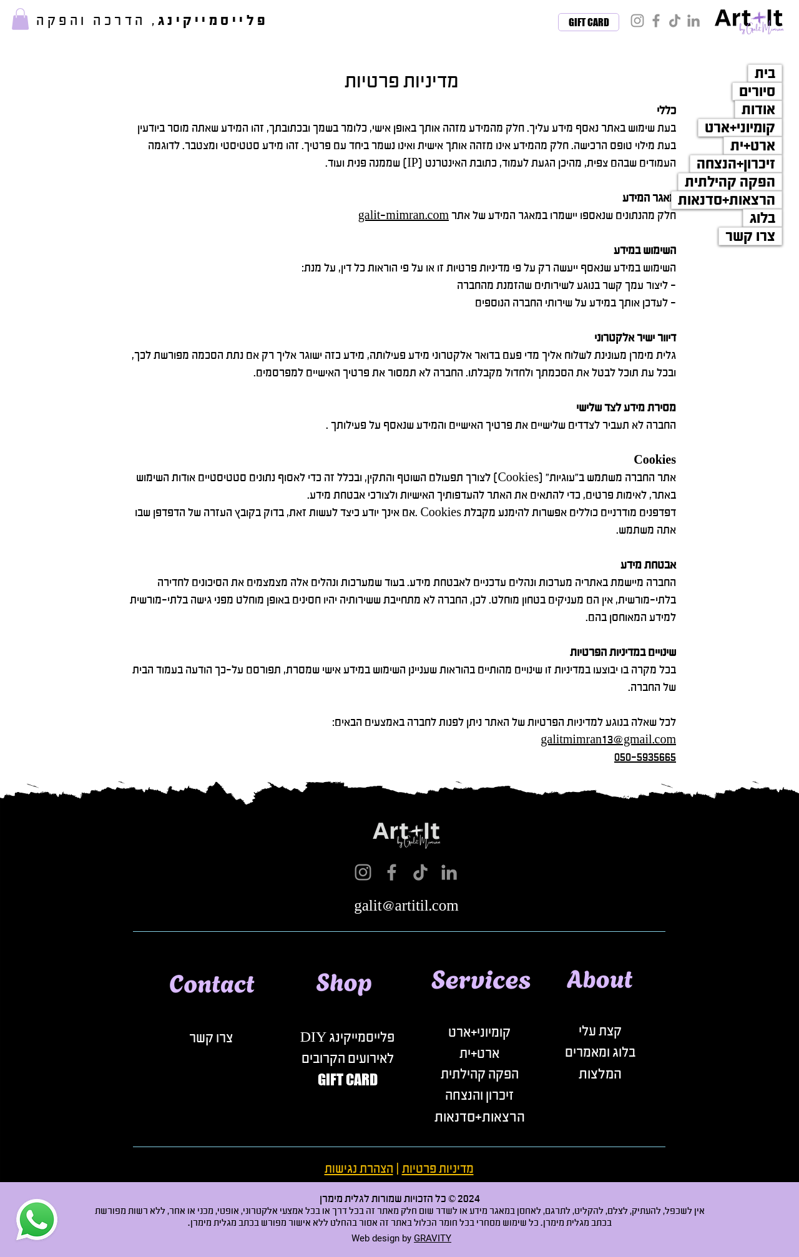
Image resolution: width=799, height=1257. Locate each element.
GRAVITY (432, 1238)
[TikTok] (675, 20)
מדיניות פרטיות (438, 1168)
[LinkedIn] (693, 20)
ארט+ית (752, 145)
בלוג (762, 218)
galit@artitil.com (406, 906)
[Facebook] (656, 20)
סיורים (757, 91)
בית (765, 73)
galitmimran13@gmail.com (608, 739)
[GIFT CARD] (588, 22)
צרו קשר (750, 236)
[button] (20, 19)
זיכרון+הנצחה (736, 163)
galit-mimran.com (403, 215)
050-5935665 (645, 757)
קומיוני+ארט (740, 127)
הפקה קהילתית (730, 182)
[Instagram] (637, 20)
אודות (758, 109)
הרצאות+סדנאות (726, 200)
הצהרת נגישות (359, 1168)
